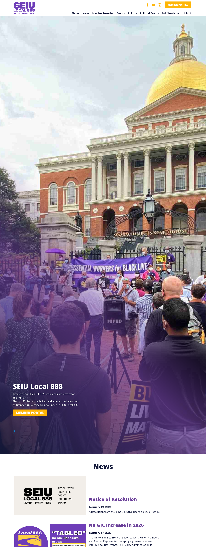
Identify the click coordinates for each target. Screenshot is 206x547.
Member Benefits (102, 13)
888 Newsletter (171, 13)
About (75, 13)
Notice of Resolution (113, 499)
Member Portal (178, 4)
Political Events (149, 13)
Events (120, 13)
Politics (132, 13)
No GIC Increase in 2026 (116, 525)
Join (186, 13)
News (85, 13)
